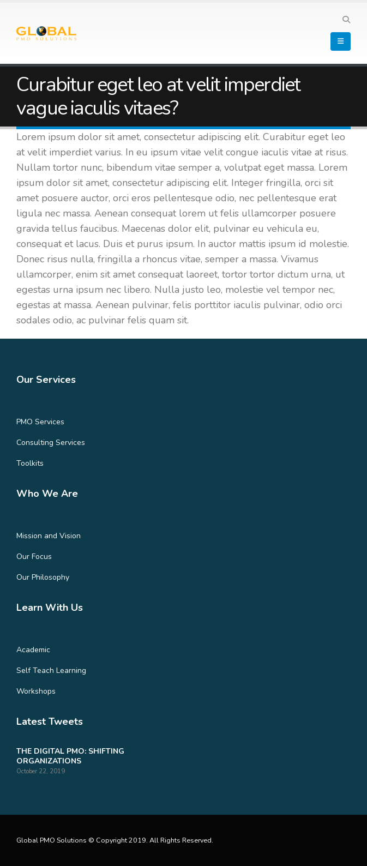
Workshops (36, 691)
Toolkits (30, 463)
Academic (33, 650)
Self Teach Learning (51, 670)
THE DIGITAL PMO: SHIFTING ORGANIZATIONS (70, 756)
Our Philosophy (42, 577)
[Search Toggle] (346, 20)
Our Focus (34, 556)
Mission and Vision (48, 536)
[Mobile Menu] (340, 41)
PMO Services (40, 422)
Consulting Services (50, 442)
